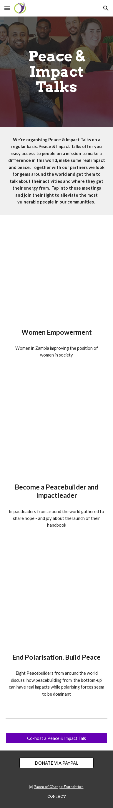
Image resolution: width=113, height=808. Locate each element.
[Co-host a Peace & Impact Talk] (56, 738)
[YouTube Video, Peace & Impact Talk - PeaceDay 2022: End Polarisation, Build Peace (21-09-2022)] (56, 598)
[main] (56, 71)
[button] (7, 8)
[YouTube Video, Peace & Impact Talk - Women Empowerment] (56, 273)
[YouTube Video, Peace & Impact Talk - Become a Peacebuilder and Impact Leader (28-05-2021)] (56, 428)
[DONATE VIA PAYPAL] (56, 763)
